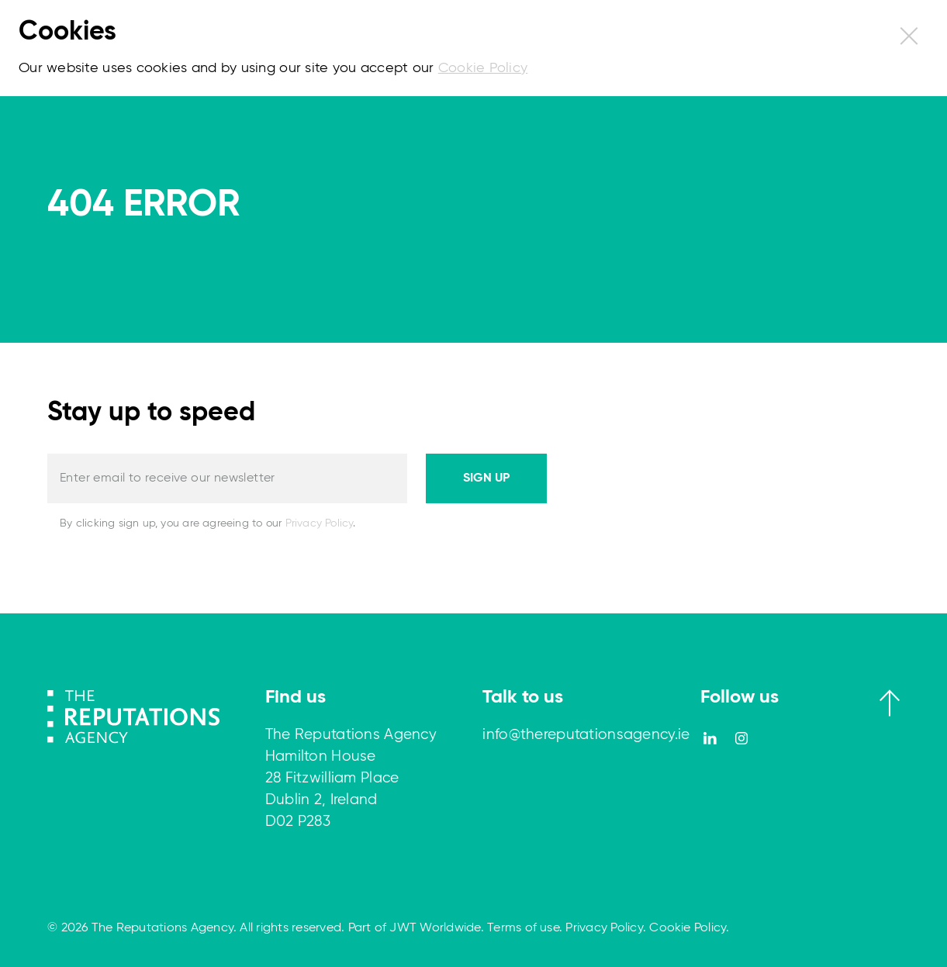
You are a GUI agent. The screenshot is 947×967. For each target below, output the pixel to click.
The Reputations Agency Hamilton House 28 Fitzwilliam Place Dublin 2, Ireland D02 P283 (351, 778)
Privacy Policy (319, 523)
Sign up (486, 478)
